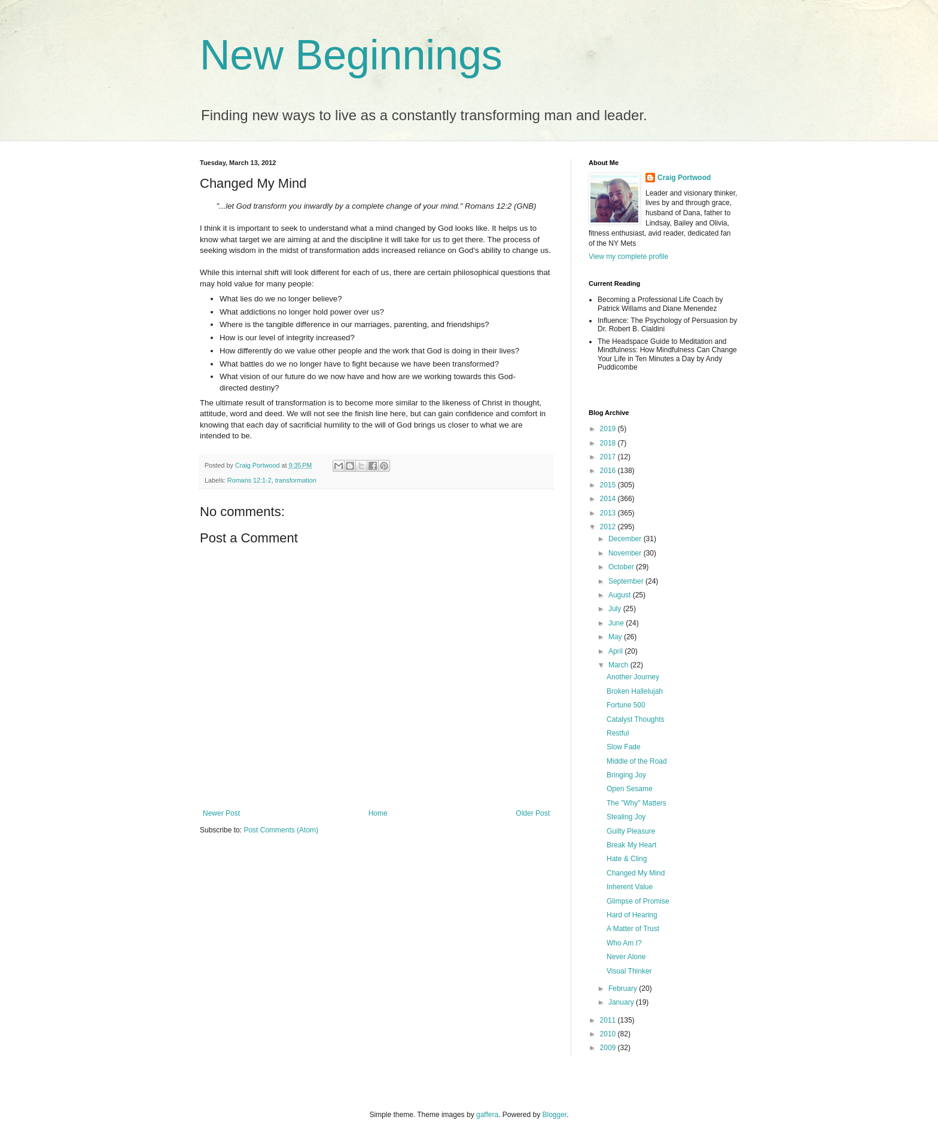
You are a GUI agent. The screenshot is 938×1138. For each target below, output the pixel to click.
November (626, 553)
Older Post (533, 813)
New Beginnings (351, 55)
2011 (609, 1020)
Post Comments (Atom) (280, 830)
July (615, 609)
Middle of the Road (637, 761)
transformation (295, 480)
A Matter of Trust (633, 929)
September (626, 581)
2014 (609, 499)
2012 (609, 527)
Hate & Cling (627, 859)
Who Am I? (624, 943)
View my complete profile (628, 256)
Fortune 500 (626, 705)
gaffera (487, 1114)
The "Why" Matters (636, 803)
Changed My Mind (636, 873)
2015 (609, 485)
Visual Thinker (629, 971)
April (616, 651)
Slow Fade (624, 747)
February (623, 988)
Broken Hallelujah (635, 691)
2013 (609, 513)
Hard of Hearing (632, 915)
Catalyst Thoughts (636, 719)
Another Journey (633, 677)
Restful (618, 733)
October (622, 567)
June (617, 623)
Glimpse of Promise (638, 901)
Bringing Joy (626, 775)
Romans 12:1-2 (249, 480)
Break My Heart (631, 845)
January (622, 1002)
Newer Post (221, 813)
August (620, 595)
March (619, 665)
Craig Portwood (684, 177)
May (616, 637)
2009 (609, 1048)
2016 (609, 470)
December (626, 539)
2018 (609, 443)
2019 (609, 429)
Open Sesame (630, 789)
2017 (609, 457)
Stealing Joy (626, 817)
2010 (609, 1034)
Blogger (555, 1114)
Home (378, 813)
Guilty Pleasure (631, 831)
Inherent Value (630, 887)
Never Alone (626, 957)
